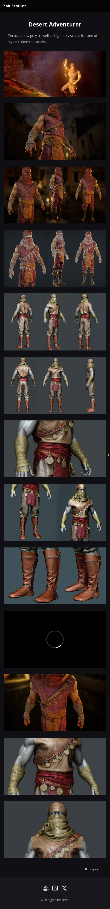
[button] (91, 869)
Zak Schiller (14, 5)
